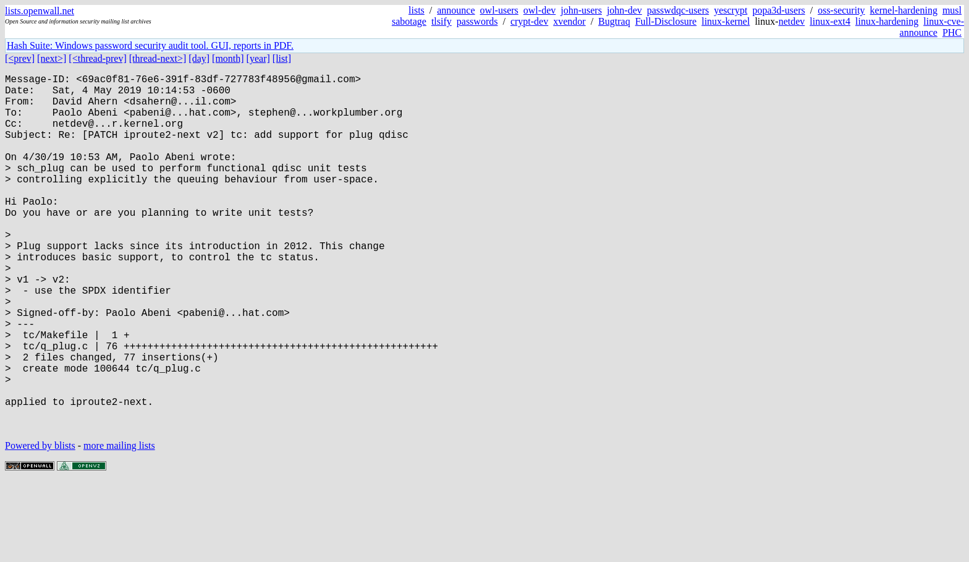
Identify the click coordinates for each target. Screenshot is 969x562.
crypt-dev (529, 21)
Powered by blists (40, 524)
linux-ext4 (830, 21)
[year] (258, 58)
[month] (228, 58)
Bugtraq (614, 21)
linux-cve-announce (932, 27)
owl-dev (539, 10)
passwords (477, 21)
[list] (282, 58)
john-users (581, 10)
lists (416, 10)
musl (952, 10)
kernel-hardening (903, 10)
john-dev (624, 10)
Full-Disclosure (666, 21)
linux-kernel (725, 21)
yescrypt (730, 10)
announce (456, 10)
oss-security (841, 10)
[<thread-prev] (97, 58)
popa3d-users (778, 10)
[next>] (51, 58)
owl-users (499, 10)
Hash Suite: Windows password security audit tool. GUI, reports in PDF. (150, 45)
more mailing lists (119, 524)
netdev (792, 21)
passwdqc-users (678, 10)
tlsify (441, 21)
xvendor (569, 21)
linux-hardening (886, 21)
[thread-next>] (158, 58)
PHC (952, 32)
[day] (198, 58)
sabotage (409, 21)
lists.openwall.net (39, 11)
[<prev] (20, 58)
